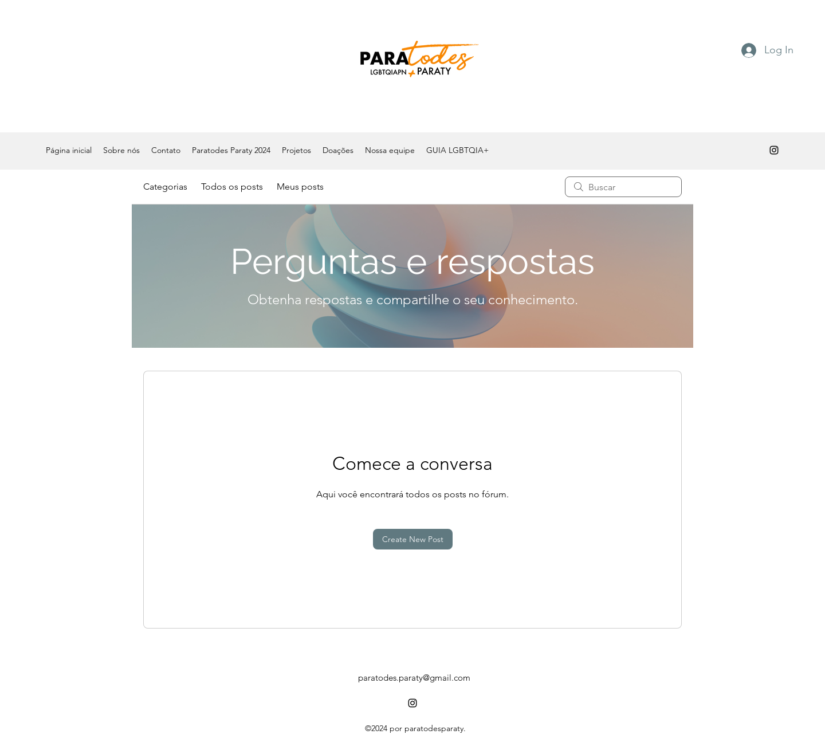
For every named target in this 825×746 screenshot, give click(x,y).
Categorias (165, 186)
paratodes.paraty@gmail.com (414, 677)
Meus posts (300, 186)
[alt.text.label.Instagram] (774, 150)
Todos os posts (232, 186)
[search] (623, 186)
